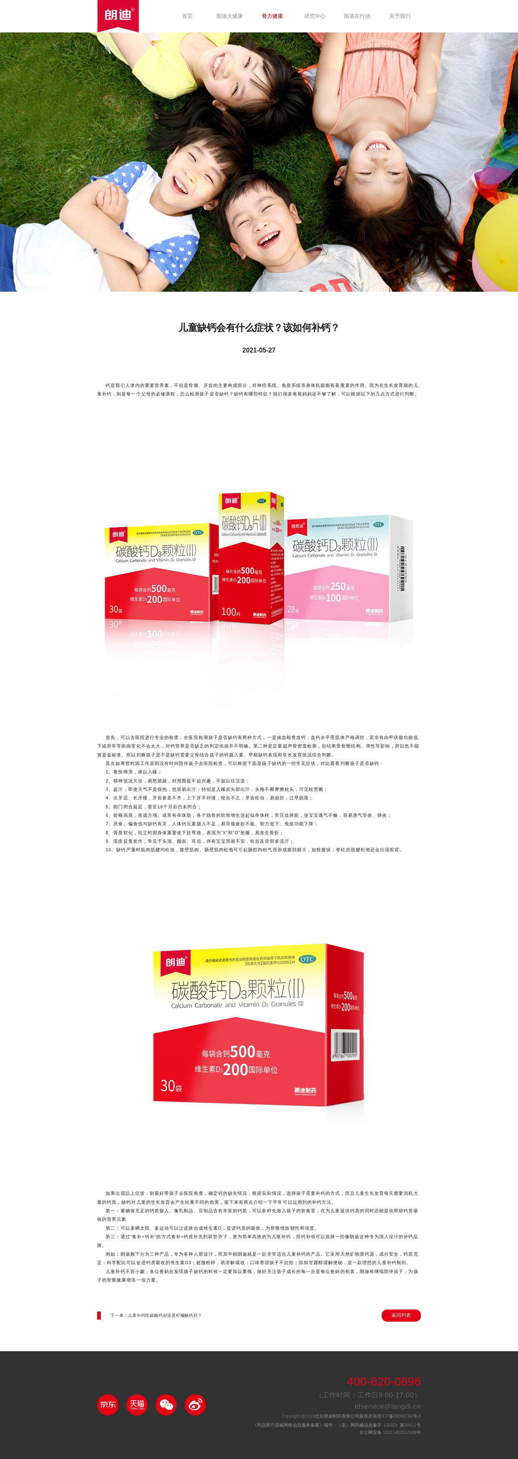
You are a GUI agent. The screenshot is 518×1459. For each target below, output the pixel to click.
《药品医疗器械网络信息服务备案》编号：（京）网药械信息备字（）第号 (337, 1425)
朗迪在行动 (357, 16)
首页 (187, 16)
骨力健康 (272, 16)
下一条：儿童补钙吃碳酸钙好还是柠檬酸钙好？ (156, 1316)
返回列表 (401, 1315)
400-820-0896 (384, 1382)
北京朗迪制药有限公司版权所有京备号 (351, 1416)
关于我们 (399, 16)
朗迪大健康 (230, 16)
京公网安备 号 (390, 1432)
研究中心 (314, 16)
